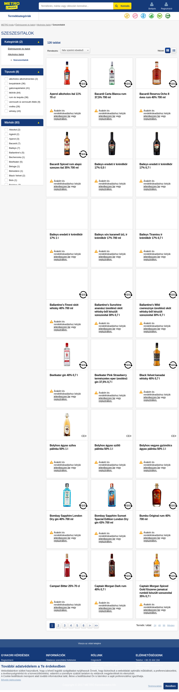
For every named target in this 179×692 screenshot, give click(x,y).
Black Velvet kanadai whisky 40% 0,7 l (152, 377)
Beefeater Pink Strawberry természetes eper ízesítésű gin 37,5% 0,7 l (111, 378)
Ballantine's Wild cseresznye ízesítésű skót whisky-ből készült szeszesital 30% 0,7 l (155, 309)
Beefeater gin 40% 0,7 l (64, 375)
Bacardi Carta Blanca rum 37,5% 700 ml (110, 95)
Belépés (152, 6)
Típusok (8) (12, 71)
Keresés (122, 5)
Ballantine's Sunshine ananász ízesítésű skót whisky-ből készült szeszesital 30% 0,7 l (108, 309)
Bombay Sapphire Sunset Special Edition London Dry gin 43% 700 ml (111, 519)
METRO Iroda (7, 25)
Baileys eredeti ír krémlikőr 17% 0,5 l (111, 166)
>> (96, 625)
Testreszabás (155, 686)
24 (155, 625)
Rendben (171, 686)
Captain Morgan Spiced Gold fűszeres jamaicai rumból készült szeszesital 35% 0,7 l (155, 591)
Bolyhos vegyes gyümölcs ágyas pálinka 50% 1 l (155, 447)
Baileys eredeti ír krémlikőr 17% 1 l (66, 236)
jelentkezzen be (62, 116)
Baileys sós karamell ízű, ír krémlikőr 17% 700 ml (111, 236)
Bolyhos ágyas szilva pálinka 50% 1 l (63, 447)
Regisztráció (166, 6)
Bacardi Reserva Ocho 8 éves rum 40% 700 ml (154, 95)
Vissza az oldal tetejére (89, 643)
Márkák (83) (12, 122)
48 (159, 625)
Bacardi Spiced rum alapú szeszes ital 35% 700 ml (66, 166)
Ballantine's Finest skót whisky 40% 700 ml (64, 306)
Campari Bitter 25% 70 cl (65, 586)
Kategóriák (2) (14, 41)
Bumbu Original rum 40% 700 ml (154, 517)
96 (164, 625)
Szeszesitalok (20, 60)
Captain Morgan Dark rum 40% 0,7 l (110, 588)
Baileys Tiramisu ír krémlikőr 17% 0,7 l (151, 236)
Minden (171, 625)
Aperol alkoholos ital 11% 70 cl (65, 95)
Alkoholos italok (44, 25)
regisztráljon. (60, 118)
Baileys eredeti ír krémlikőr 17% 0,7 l (155, 166)
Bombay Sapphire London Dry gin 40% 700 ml (66, 517)
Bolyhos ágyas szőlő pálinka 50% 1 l (107, 447)
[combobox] (75, 50)
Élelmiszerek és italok (25, 25)
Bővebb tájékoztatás (11, 680)
